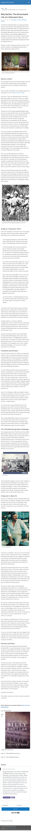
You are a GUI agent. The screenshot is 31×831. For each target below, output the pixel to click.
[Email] (12, 797)
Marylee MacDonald (7, 2)
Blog (6, 8)
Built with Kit (15, 813)
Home (2, 8)
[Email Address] (8, 805)
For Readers (13, 19)
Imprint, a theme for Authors (11, 828)
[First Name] (22, 805)
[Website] (14, 797)
